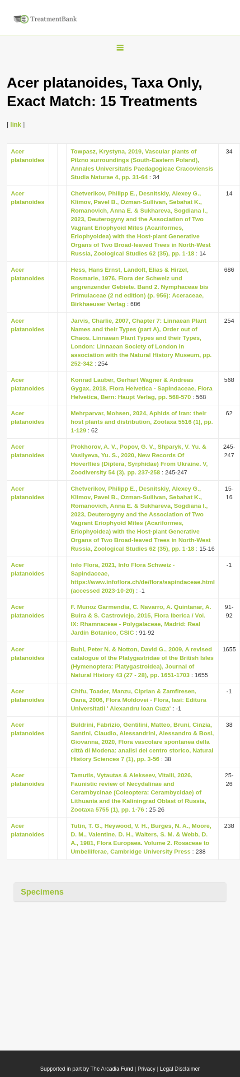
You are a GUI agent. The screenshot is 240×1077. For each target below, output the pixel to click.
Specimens (42, 891)
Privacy (146, 1069)
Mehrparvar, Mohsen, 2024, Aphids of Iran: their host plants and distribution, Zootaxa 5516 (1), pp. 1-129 (142, 422)
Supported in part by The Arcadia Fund (86, 1069)
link (15, 124)
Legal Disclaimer (180, 1069)
